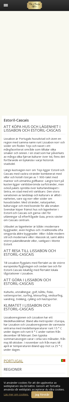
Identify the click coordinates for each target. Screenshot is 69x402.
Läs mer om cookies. (16, 394)
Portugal (13, 360)
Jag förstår (42, 394)
